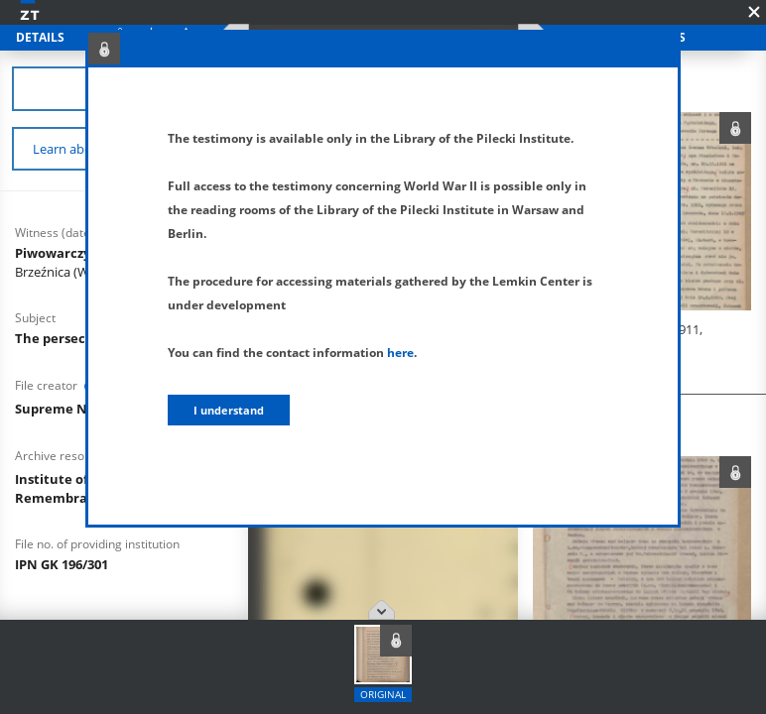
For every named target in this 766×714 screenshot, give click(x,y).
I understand (228, 410)
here (400, 352)
